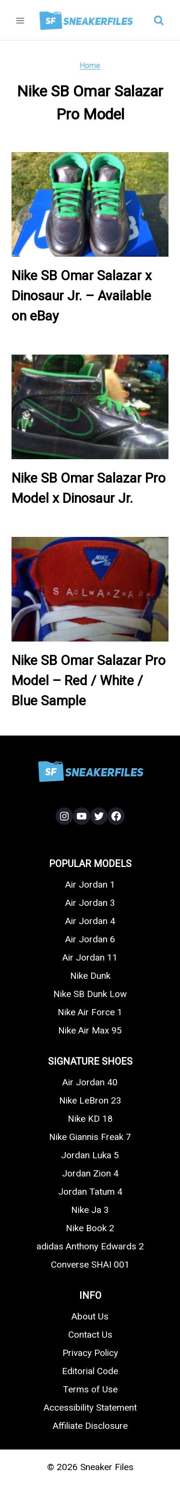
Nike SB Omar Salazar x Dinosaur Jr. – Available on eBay (82, 296)
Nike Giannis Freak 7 (90, 1136)
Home (90, 65)
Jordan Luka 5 (90, 1155)
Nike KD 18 (90, 1118)
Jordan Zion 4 (90, 1173)
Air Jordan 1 (90, 884)
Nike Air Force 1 (90, 1012)
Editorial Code (90, 1371)
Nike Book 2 (90, 1228)
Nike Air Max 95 (90, 1030)
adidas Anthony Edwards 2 (90, 1246)
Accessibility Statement (90, 1407)
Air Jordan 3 (90, 902)
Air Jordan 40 (90, 1082)
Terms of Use (90, 1389)
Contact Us (90, 1334)
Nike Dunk (90, 975)
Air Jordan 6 (90, 939)
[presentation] (90, 204)
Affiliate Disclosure (90, 1425)
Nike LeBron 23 (90, 1100)
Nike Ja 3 (90, 1209)
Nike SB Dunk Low (90, 993)
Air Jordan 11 (90, 957)
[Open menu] (20, 20)
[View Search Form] (158, 20)
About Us (90, 1316)
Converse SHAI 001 (90, 1264)
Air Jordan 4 (90, 921)
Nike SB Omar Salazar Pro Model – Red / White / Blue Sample (89, 681)
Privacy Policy (90, 1352)
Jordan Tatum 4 (90, 1191)
